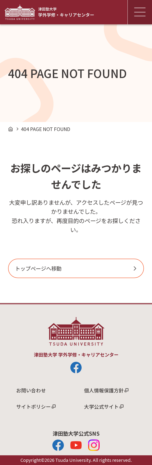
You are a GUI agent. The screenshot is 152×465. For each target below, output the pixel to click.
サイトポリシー (33, 406)
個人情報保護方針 (104, 390)
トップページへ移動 (38, 268)
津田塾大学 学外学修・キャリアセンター (49, 12)
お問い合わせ (31, 390)
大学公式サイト (101, 406)
